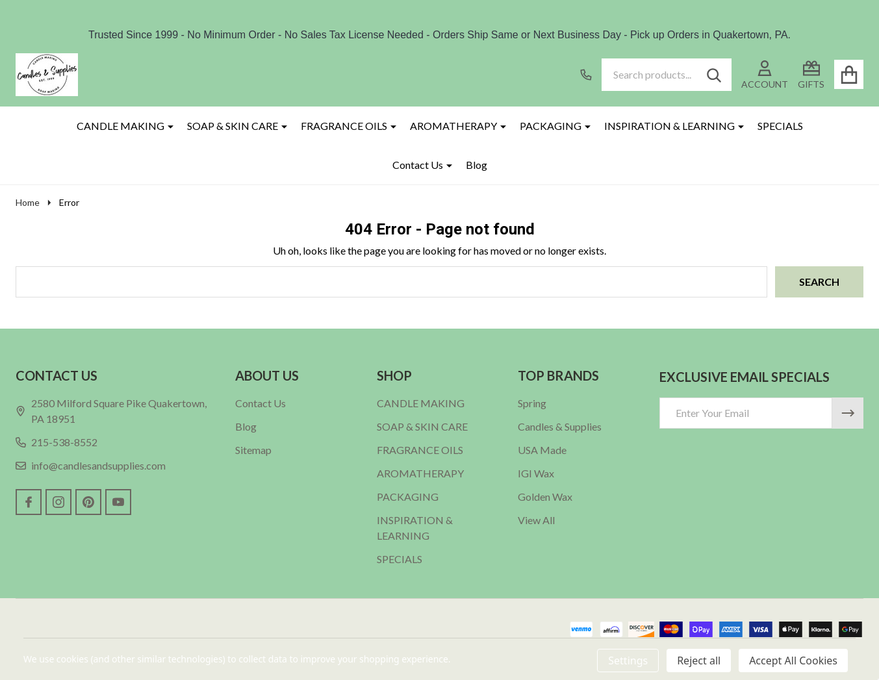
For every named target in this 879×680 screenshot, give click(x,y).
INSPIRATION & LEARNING (669, 126)
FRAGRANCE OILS (344, 126)
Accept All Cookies (793, 660)
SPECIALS (780, 126)
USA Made (542, 450)
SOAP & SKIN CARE (232, 126)
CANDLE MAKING (120, 126)
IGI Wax (536, 473)
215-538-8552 (56, 442)
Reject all (698, 660)
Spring (532, 403)
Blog (476, 164)
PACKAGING (550, 126)
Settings (628, 660)
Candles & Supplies (560, 426)
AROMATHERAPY (453, 126)
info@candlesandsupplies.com (91, 465)
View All (536, 520)
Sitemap (253, 450)
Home (28, 202)
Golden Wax (545, 496)
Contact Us (417, 164)
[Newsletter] (847, 413)
